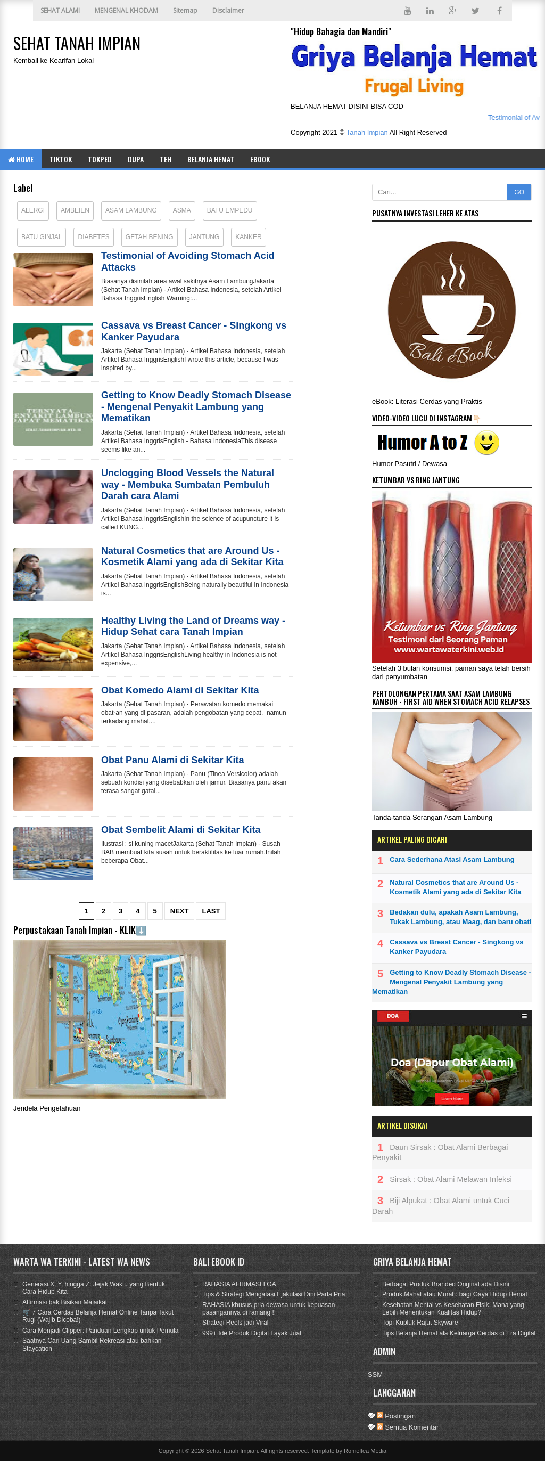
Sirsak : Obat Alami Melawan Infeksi (451, 1179)
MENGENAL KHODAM (126, 10)
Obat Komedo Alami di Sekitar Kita (180, 690)
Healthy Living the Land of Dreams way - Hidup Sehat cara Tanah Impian (193, 626)
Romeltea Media (365, 1451)
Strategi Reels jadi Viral (235, 1322)
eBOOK (260, 159)
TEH (165, 159)
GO (519, 192)
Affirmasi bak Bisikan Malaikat (64, 1302)
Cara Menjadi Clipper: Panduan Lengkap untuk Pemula (100, 1330)
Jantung (204, 237)
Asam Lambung (131, 210)
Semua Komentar (408, 1427)
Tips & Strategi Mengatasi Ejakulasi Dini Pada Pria (273, 1294)
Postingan (396, 1416)
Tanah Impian (367, 132)
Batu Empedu (230, 210)
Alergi (33, 210)
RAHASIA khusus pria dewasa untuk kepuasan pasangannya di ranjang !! (268, 1308)
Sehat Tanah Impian (232, 1451)
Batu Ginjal (41, 237)
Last (211, 911)
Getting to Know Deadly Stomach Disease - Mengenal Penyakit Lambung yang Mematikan (196, 406)
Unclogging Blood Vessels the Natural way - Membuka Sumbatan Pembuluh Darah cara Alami (187, 484)
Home (21, 159)
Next (179, 911)
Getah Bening (150, 237)
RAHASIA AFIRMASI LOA (239, 1284)
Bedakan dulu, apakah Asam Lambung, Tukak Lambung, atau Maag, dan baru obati (460, 917)
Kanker (248, 237)
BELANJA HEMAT (210, 159)
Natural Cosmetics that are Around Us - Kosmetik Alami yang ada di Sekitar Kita (192, 556)
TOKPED (100, 159)
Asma (182, 210)
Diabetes (93, 237)
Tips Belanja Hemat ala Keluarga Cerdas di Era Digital (458, 1333)
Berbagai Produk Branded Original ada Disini (445, 1284)
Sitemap (185, 10)
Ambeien (75, 210)
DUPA (136, 159)
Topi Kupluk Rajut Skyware (420, 1322)
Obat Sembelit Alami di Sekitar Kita (180, 830)
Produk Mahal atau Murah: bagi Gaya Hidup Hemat (454, 1294)
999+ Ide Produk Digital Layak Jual (251, 1333)
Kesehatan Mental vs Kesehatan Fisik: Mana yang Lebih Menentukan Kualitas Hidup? (453, 1308)
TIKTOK (60, 159)
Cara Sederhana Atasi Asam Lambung (452, 859)
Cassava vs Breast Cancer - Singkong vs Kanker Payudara (193, 331)
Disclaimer (228, 10)
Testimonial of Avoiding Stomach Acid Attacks (188, 261)
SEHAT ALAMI (60, 10)
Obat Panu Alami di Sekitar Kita (172, 760)
